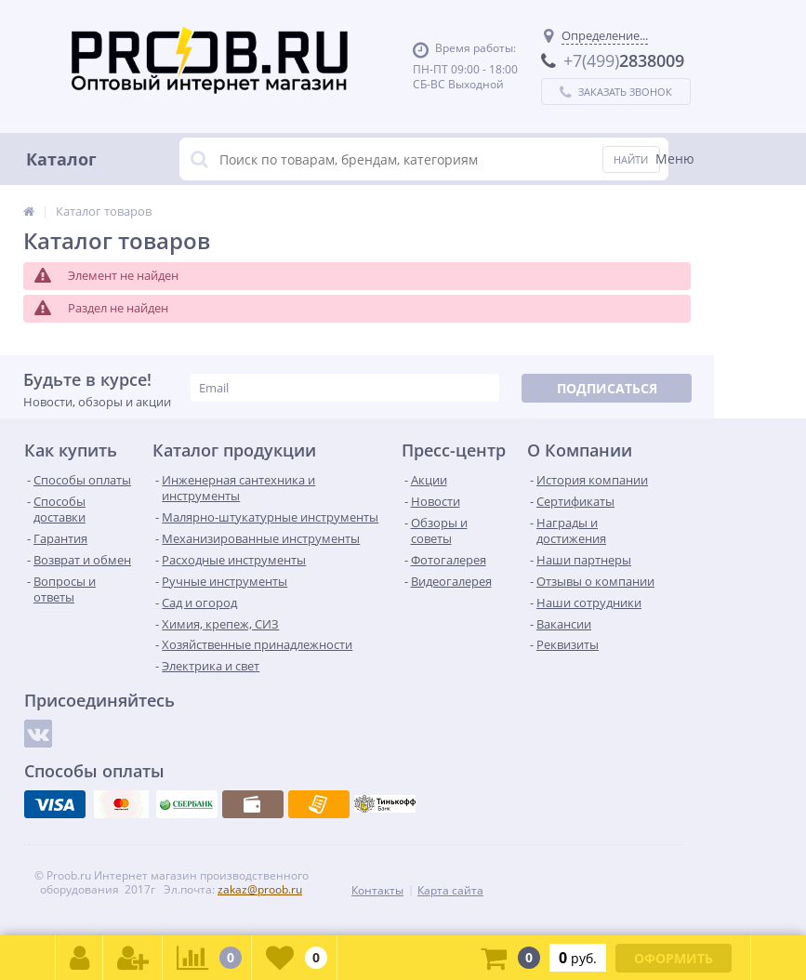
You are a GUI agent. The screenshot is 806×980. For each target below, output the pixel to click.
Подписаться (607, 388)
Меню (674, 158)
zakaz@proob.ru (260, 889)
